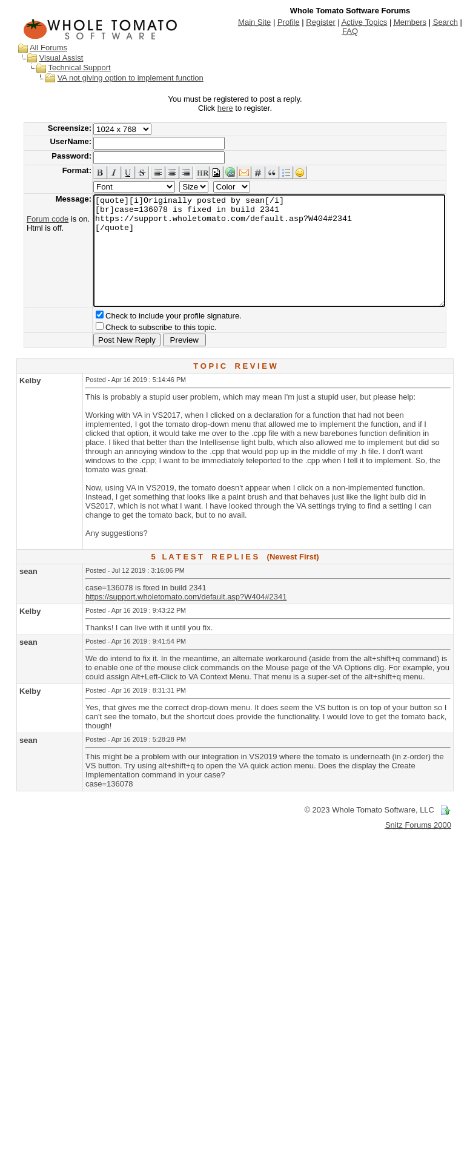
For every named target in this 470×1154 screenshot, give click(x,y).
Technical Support (67, 67)
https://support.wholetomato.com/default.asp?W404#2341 (185, 618)
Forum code (29, 218)
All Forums (37, 47)
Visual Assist (50, 57)
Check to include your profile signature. (155, 337)
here (228, 108)
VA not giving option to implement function (119, 77)
